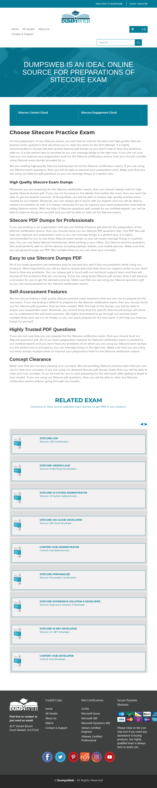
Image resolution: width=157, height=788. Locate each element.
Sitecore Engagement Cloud (99, 112)
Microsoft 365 (89, 718)
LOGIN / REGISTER (138, 3)
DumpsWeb (65, 780)
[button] (141, 424)
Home (15, 29)
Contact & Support (22, 34)
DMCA (49, 723)
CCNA (85, 708)
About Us (44, 29)
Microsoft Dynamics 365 (95, 723)
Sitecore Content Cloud (33, 112)
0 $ (138, 29)
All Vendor (28, 29)
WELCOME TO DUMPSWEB (109, 3)
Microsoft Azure (90, 713)
